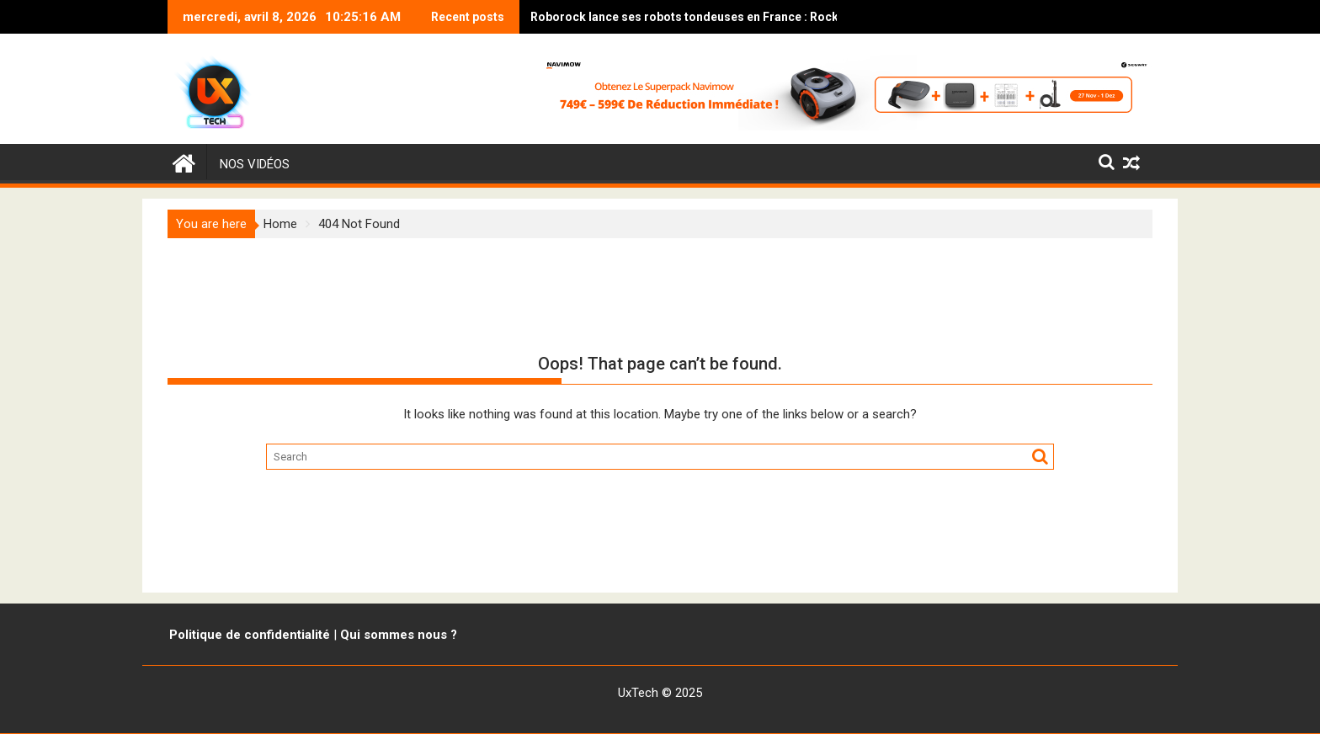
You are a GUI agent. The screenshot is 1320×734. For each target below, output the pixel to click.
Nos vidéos (255, 164)
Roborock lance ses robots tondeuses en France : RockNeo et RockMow (656, 17)
